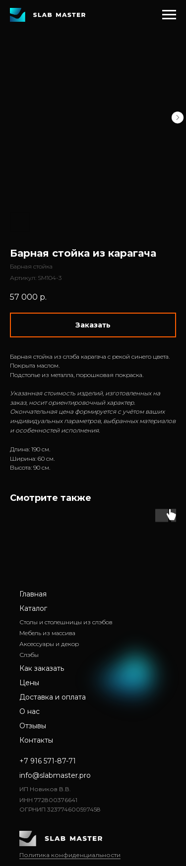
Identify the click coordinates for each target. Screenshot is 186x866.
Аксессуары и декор (49, 644)
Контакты (36, 740)
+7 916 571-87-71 (47, 761)
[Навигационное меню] (169, 15)
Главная (33, 594)
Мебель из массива (47, 633)
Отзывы (32, 725)
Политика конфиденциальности (70, 855)
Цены (29, 682)
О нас (29, 711)
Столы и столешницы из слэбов (66, 622)
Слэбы (29, 654)
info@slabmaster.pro (55, 775)
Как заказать (41, 668)
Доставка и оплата (52, 697)
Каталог (33, 608)
